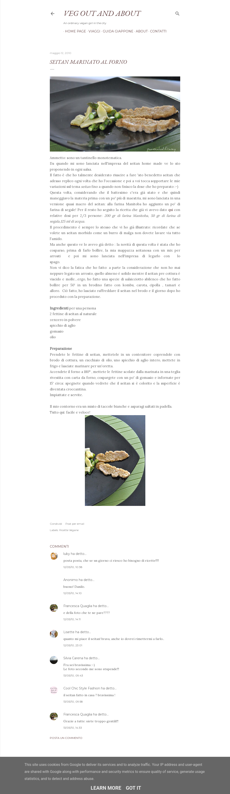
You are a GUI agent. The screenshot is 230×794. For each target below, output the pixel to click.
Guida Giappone (116, 31)
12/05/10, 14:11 (72, 619)
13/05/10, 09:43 (73, 675)
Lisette (68, 632)
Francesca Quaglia (77, 606)
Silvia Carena (73, 658)
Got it (133, 788)
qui (170, 210)
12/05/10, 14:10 (72, 593)
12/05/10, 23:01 (72, 645)
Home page (73, 31)
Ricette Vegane (69, 530)
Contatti (157, 31)
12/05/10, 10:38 (72, 567)
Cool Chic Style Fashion (81, 688)
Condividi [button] (56, 523)
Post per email (74, 523)
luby (66, 554)
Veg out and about (101, 13)
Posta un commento (66, 738)
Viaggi (93, 31)
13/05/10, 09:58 (73, 701)
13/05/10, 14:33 (72, 727)
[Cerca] (177, 12)
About (140, 31)
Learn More (106, 788)
